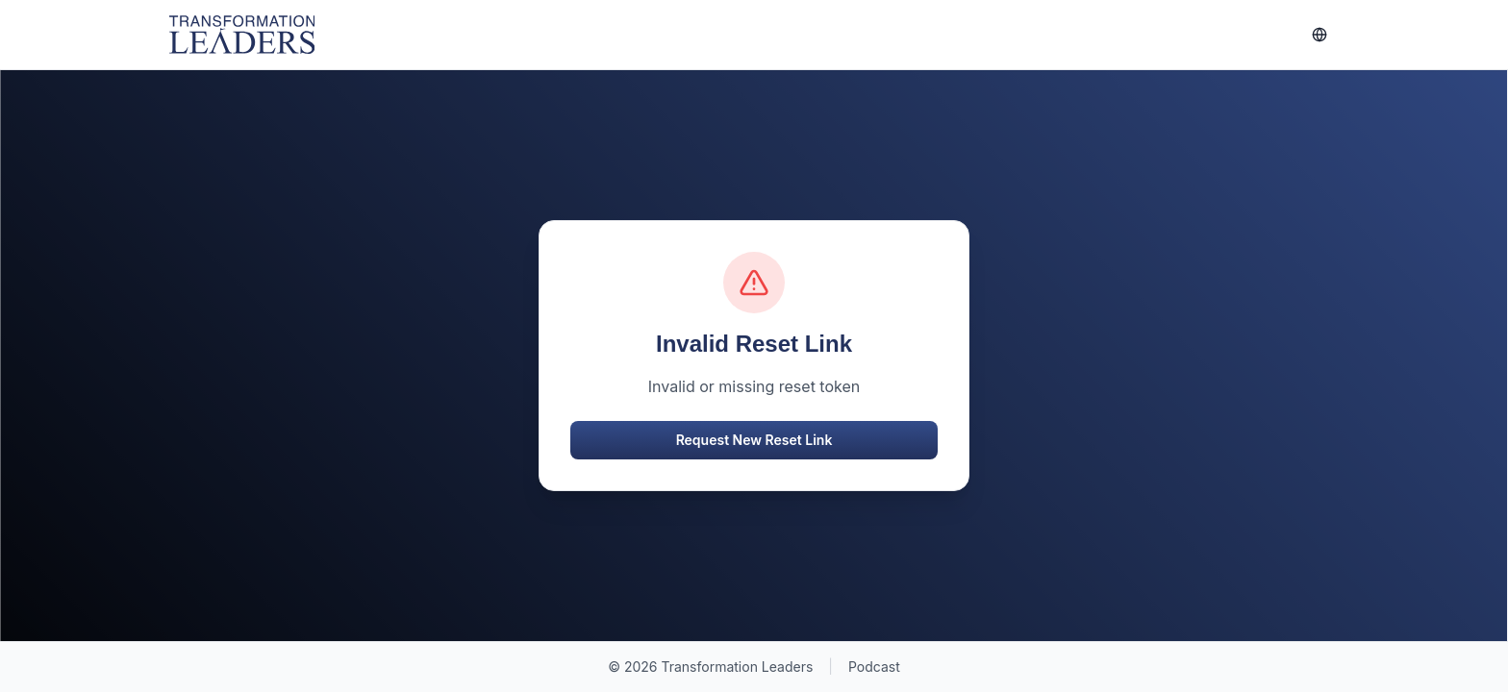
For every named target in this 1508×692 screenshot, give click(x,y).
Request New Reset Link (754, 440)
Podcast (874, 666)
